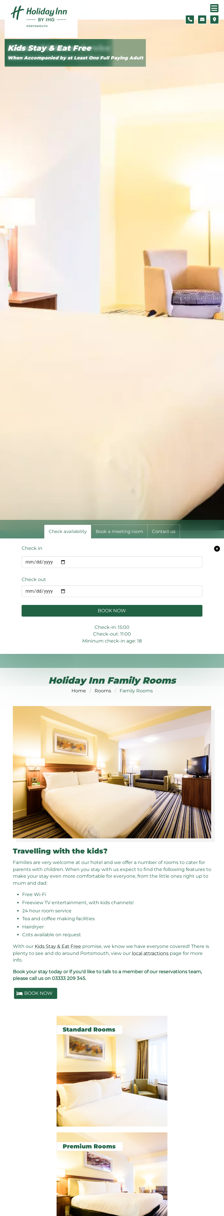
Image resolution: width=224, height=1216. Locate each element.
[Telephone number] (190, 19)
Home (78, 691)
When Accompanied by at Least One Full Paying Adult (75, 58)
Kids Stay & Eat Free (49, 48)
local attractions (150, 953)
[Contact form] (202, 19)
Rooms (102, 691)
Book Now (112, 610)
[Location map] (214, 19)
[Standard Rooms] (112, 1068)
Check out (34, 579)
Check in (32, 548)
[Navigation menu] (214, 8)
